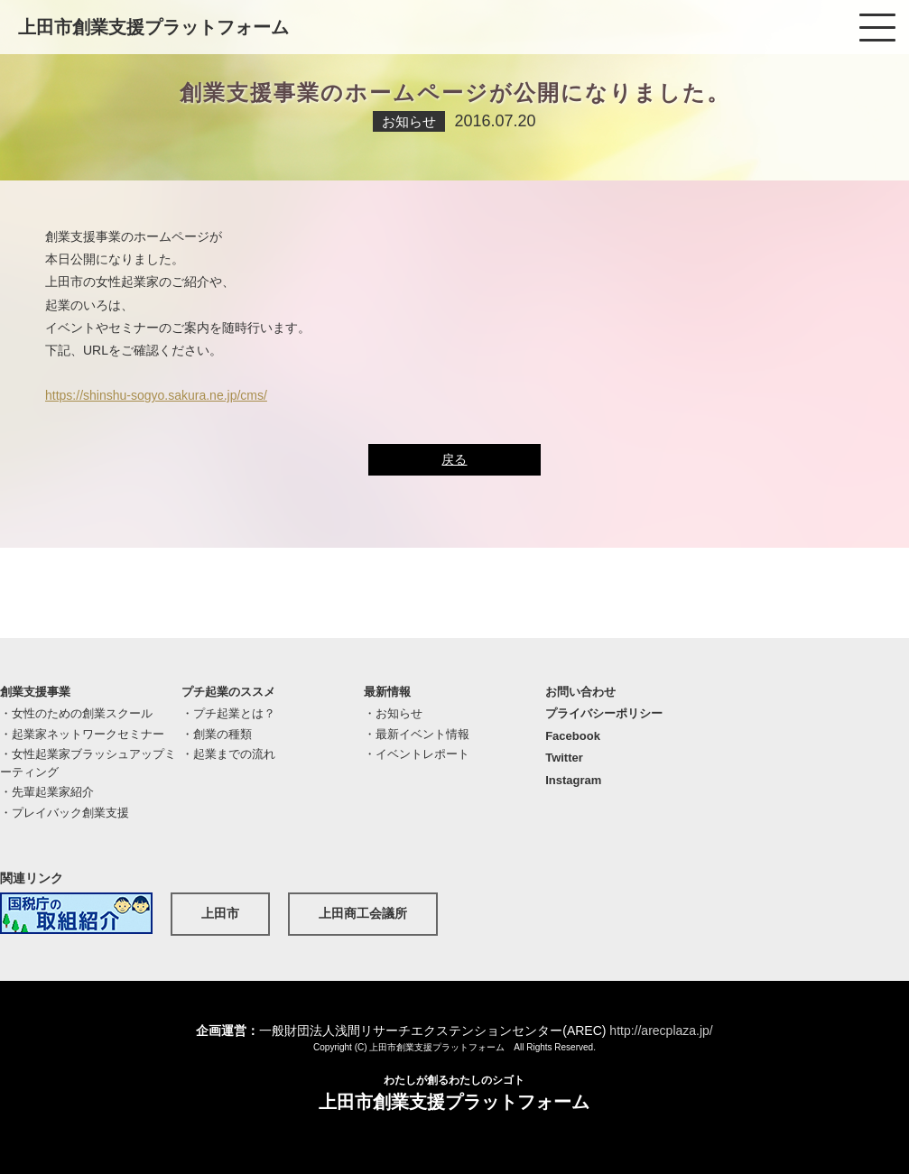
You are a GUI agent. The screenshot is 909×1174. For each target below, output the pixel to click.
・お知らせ (393, 713)
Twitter (564, 757)
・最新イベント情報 (416, 734)
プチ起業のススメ (228, 691)
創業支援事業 (35, 691)
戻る (454, 459)
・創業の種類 (216, 734)
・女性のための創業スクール (76, 713)
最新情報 (387, 691)
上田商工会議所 (363, 913)
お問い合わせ (580, 691)
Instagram (573, 780)
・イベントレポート (416, 754)
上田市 (220, 913)
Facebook (572, 736)
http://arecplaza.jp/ (660, 1030)
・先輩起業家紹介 (47, 792)
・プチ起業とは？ (228, 713)
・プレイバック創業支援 (64, 812)
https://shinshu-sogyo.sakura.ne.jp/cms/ (156, 395)
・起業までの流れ (228, 754)
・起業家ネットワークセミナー (82, 734)
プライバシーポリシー (604, 713)
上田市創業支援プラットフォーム (153, 27)
